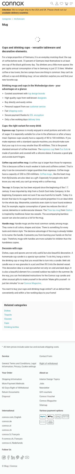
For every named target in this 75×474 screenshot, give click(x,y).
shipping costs (15, 111)
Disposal (6, 396)
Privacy (17, 366)
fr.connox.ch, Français (12, 438)
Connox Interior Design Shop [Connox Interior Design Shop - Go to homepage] (13, 4)
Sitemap (43, 405)
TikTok (22, 457)
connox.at (6, 425)
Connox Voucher (47, 396)
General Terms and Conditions (16, 363)
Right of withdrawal (48, 363)
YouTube (27, 457)
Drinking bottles (11, 327)
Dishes (7, 310)
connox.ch (7, 430)
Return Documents (10, 392)
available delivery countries (15, 13)
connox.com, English (11, 417)
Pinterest (18, 457)
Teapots (8, 315)
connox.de (7, 421)
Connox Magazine (32, 283)
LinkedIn (13, 457)
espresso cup (48, 149)
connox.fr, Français (11, 434)
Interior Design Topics (49, 379)
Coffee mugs (46, 174)
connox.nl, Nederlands (12, 443)
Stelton (69, 210)
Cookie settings (29, 366)
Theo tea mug (54, 210)
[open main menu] (71, 3)
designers (42, 98)
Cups (6, 323)
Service (5, 356)
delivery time (34, 119)
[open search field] (52, 3)
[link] (66, 3)
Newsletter (44, 388)
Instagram (4, 457)
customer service (37, 106)
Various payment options (51, 410)
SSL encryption (37, 115)
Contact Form (45, 356)
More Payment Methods (13, 383)
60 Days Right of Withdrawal (15, 388)
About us (43, 373)
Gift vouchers (45, 392)
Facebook (8, 457)
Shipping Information (12, 379)
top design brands (36, 93)
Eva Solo (64, 149)
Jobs (41, 383)
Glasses (8, 319)
